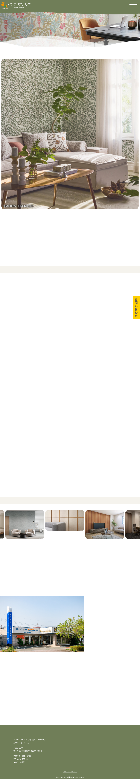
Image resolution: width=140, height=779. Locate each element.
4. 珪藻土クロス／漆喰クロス (86, 314)
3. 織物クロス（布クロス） (32, 314)
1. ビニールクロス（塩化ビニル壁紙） (36, 305)
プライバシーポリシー (70, 772)
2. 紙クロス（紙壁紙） (84, 305)
